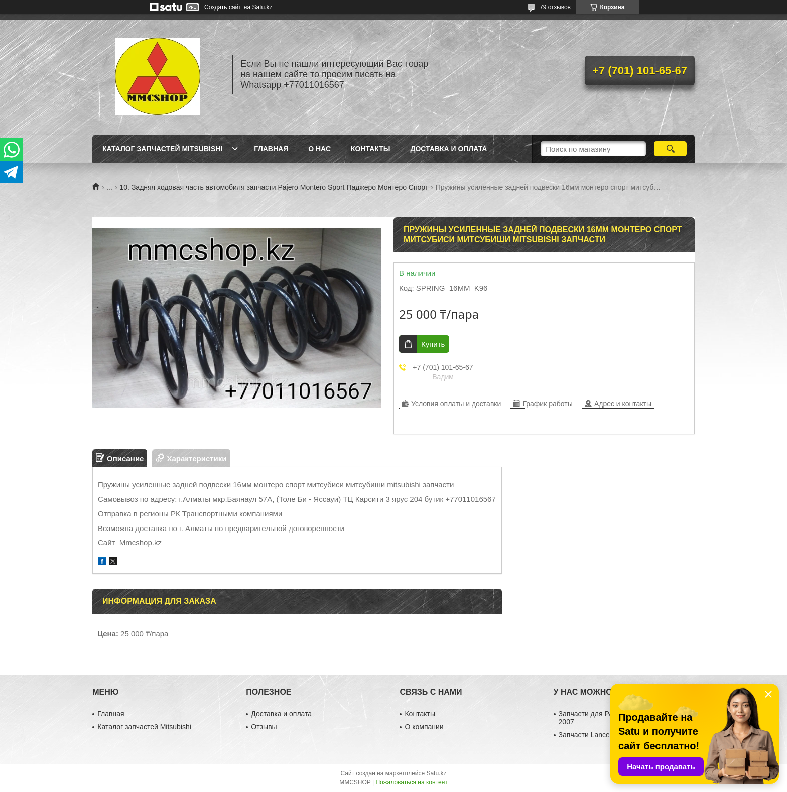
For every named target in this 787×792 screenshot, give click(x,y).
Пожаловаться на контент (411, 782)
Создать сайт (222, 7)
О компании (424, 727)
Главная (271, 149)
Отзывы (264, 727)
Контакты (370, 149)
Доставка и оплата (448, 149)
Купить (433, 344)
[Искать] (670, 148)
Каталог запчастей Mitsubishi (162, 149)
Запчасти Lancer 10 (590, 735)
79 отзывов (555, 7)
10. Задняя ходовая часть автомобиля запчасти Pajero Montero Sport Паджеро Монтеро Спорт (274, 187)
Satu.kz (436, 773)
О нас (319, 149)
